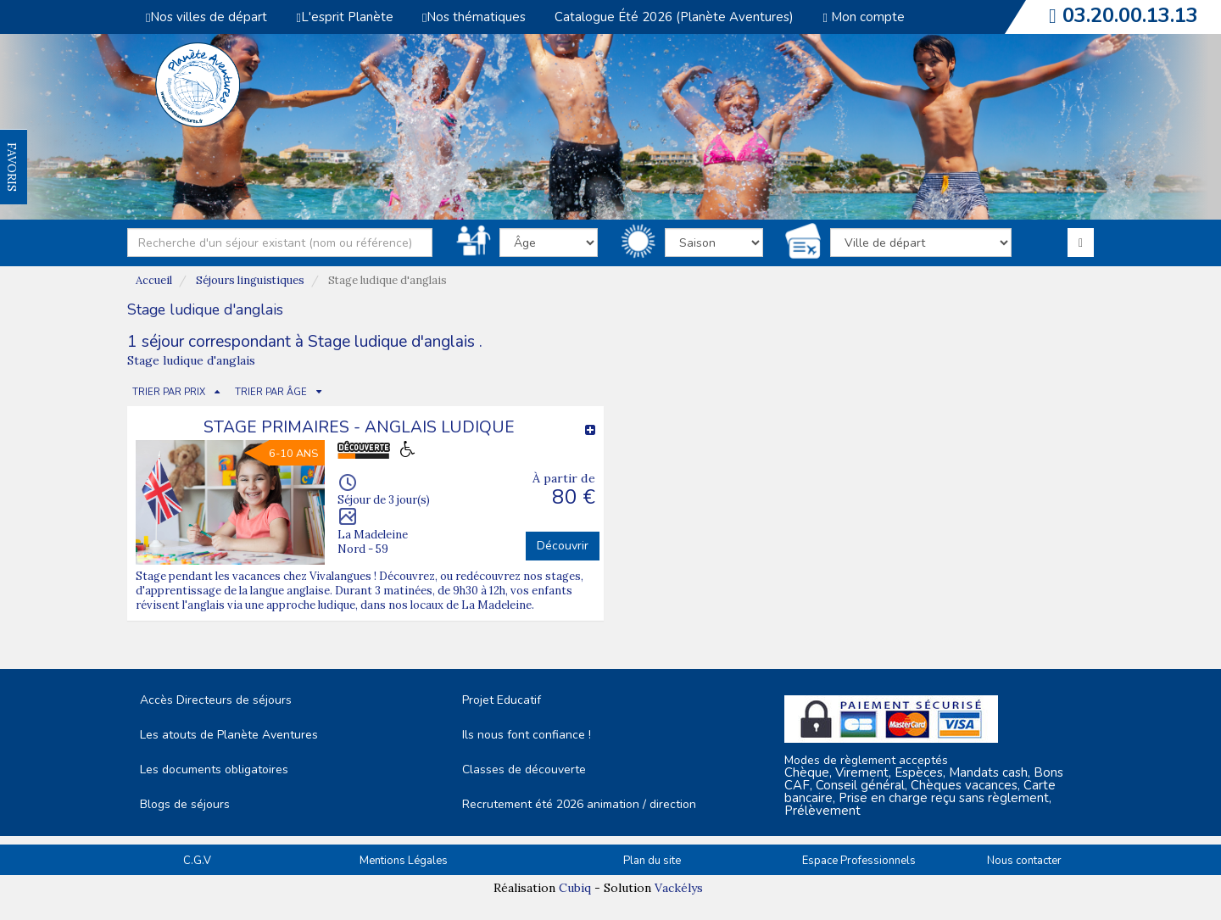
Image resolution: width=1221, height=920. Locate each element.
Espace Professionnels (859, 860)
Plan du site (652, 860)
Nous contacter (1024, 860)
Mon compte (863, 16)
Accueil (154, 280)
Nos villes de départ (206, 16)
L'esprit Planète (344, 16)
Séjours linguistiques (250, 280)
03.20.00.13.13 (1130, 15)
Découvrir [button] (562, 546)
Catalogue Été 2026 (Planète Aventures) (674, 16)
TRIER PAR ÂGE (271, 392)
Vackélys (679, 887)
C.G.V (197, 860)
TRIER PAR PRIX (168, 392)
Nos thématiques (474, 16)
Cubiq (575, 887)
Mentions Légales (404, 860)
